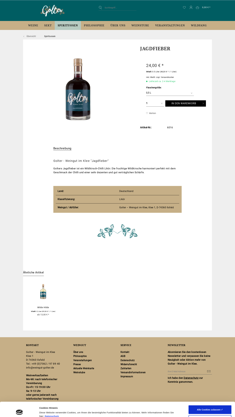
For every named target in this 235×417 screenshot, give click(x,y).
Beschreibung (62, 148)
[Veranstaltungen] (170, 25)
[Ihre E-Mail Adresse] (190, 371)
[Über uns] (117, 25)
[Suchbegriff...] (117, 8)
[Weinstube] (140, 25)
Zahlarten (125, 368)
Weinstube (79, 372)
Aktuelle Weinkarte (83, 368)
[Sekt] (48, 25)
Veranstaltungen (82, 360)
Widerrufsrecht (128, 364)
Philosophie (79, 356)
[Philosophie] (94, 25)
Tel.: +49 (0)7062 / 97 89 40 (43, 363)
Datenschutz (52, 401)
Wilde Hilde (43, 307)
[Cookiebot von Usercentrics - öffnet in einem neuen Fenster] (19, 411)
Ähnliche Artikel (33, 272)
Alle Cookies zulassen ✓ (210, 394)
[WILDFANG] (199, 25)
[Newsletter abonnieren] (209, 371)
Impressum (126, 376)
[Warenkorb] (203, 8)
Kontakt (124, 352)
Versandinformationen (133, 372)
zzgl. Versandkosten (165, 77)
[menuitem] (117, 10)
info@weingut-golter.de (40, 367)
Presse (77, 364)
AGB (122, 356)
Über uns (78, 352)
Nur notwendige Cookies (210, 404)
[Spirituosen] (68, 25)
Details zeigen (159, 411)
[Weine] (33, 25)
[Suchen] (101, 8)
